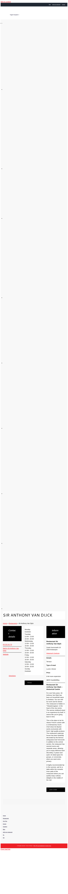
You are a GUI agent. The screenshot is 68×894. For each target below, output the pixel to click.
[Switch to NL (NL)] (34, 835)
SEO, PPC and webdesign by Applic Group (42, 845)
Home (5, 623)
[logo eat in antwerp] (19, 10)
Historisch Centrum (53, 653)
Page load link (5, 849)
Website (5, 654)
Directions (12, 676)
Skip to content (6, 2)
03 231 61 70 (7, 644)
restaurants (13, 623)
